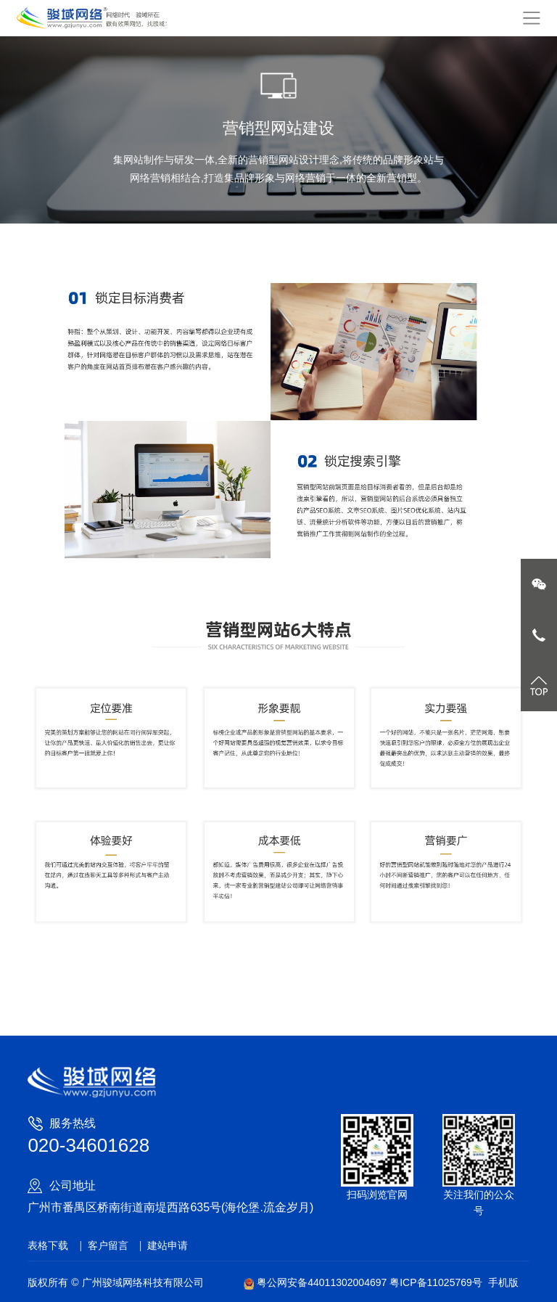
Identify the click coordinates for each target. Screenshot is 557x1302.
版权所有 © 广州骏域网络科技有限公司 (115, 1282)
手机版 (503, 1282)
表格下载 (48, 1245)
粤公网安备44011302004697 (316, 1282)
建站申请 (167, 1245)
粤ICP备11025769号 (435, 1282)
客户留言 (108, 1245)
